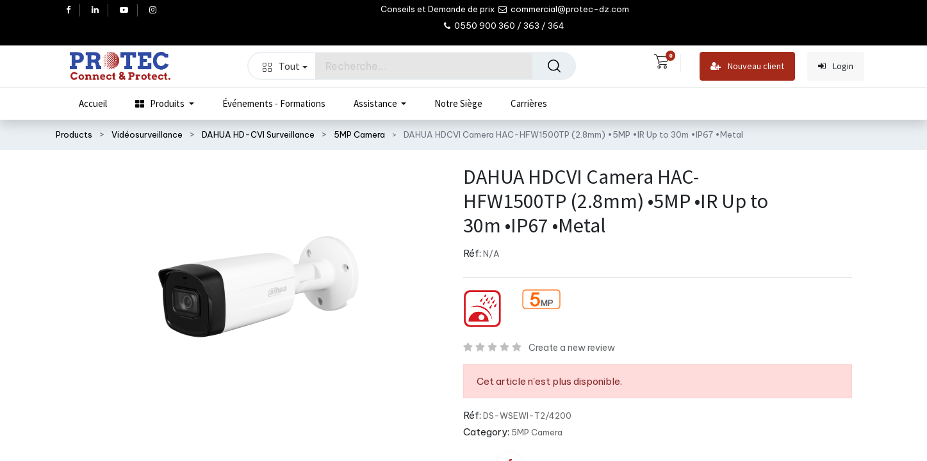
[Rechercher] (554, 66)
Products (74, 134)
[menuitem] (93, 104)
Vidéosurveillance (147, 134)
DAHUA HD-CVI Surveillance (258, 134)
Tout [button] (285, 66)
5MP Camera (359, 134)
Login (835, 66)
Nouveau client (747, 66)
